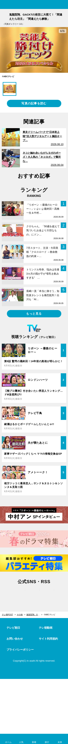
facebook (34, 593)
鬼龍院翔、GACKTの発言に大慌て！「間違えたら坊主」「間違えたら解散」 (34, 614)
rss (48, 593)
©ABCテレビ (49, 614)
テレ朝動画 (45, 627)
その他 (20, 614)
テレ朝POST (34, 5)
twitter (19, 593)
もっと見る (34, 313)
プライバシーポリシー (20, 649)
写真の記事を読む (33, 103)
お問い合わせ (15, 638)
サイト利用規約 (48, 638)
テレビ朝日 (13, 627)
